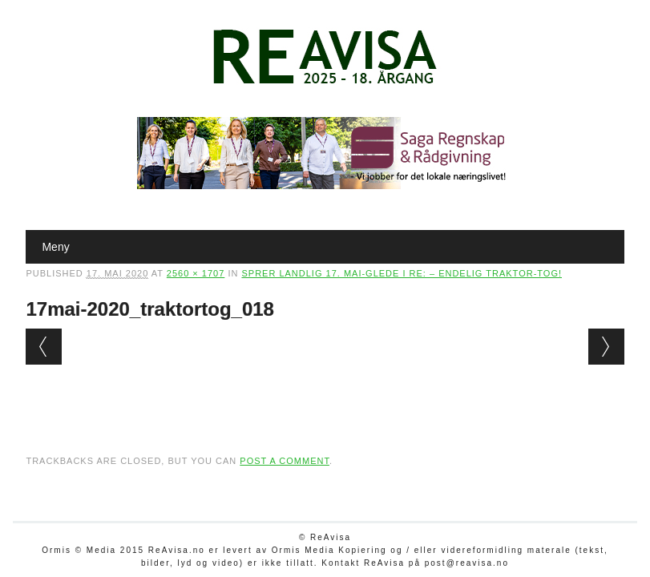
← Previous (44, 347)
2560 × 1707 (195, 273)
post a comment (284, 461)
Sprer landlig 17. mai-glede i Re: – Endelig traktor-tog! (401, 273)
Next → (606, 347)
